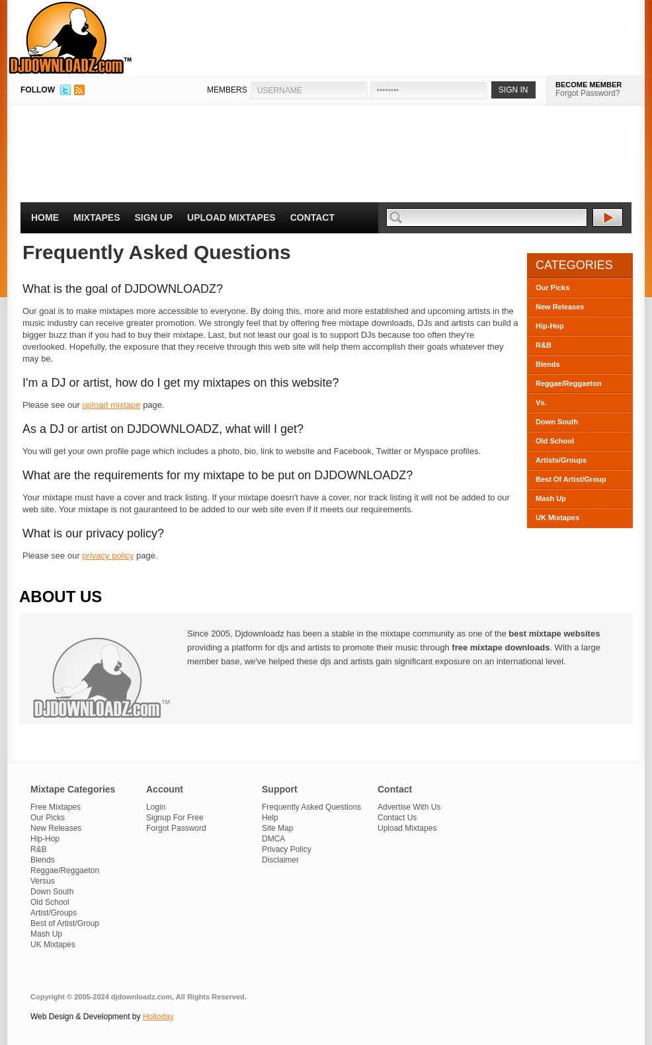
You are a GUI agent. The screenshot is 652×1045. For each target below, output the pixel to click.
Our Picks (552, 287)
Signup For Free (175, 817)
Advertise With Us (409, 807)
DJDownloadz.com (70, 37)
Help (270, 817)
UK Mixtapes (557, 518)
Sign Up (154, 217)
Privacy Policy (286, 849)
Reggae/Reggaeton (569, 383)
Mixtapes (96, 217)
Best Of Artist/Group (571, 479)
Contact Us (397, 817)
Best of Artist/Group (64, 923)
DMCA (273, 838)
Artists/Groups (561, 460)
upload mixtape (111, 405)
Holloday (158, 1016)
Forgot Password (176, 828)
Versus (42, 881)
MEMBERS (227, 90)
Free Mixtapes (55, 807)
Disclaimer (280, 860)
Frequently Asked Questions (311, 807)
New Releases (560, 307)
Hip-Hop (550, 326)
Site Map (277, 828)
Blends (548, 364)
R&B (543, 345)
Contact (312, 217)
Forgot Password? (587, 93)
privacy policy (108, 556)
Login (155, 807)
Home (45, 217)
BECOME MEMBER (588, 85)
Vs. (541, 402)
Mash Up (551, 498)
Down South (557, 422)
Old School (555, 441)
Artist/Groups (53, 912)
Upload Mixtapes (231, 217)
